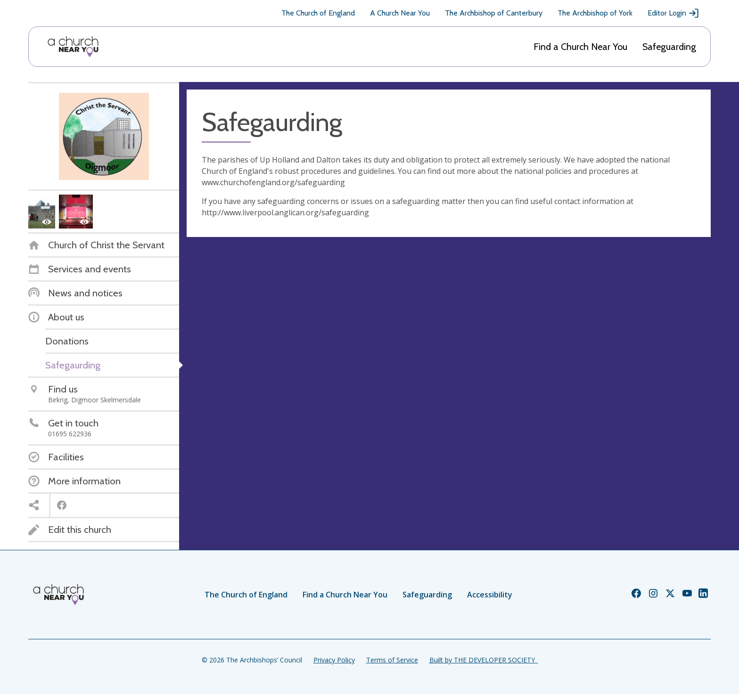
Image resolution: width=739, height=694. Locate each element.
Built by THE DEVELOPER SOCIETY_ (483, 659)
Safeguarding (669, 46)
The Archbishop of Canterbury (493, 12)
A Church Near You (400, 12)
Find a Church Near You (580, 46)
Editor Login (673, 13)
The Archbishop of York (595, 12)
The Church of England (318, 12)
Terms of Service (392, 659)
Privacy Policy (334, 659)
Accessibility (489, 594)
